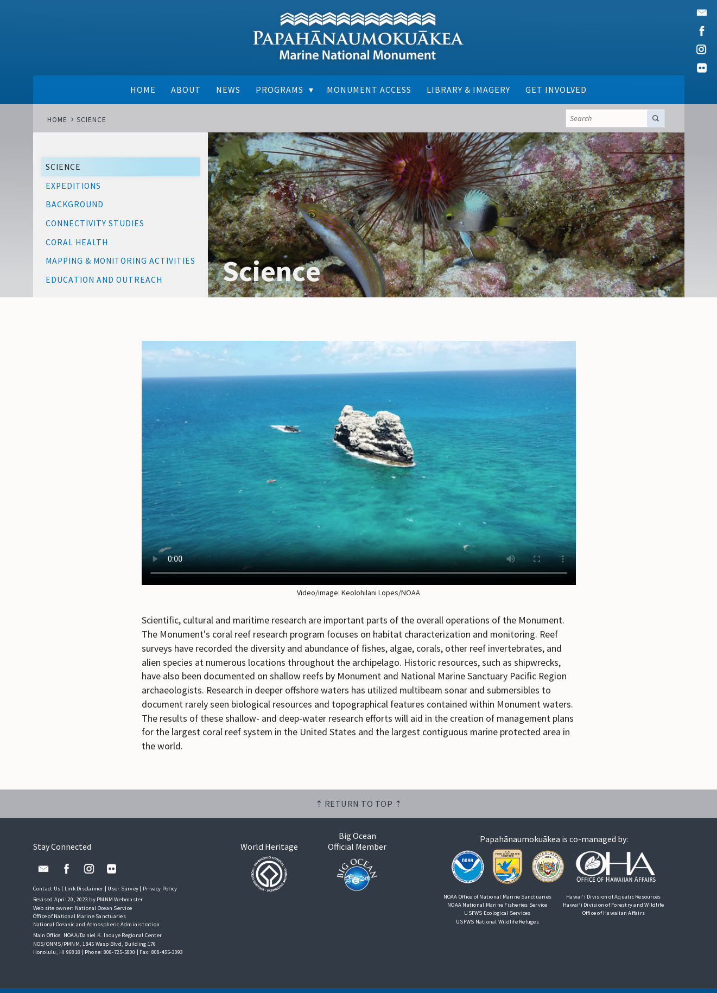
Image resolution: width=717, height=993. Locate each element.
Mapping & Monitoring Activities (120, 261)
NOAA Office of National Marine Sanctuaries (497, 901)
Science (91, 119)
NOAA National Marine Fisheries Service (497, 909)
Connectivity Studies (95, 224)
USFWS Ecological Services (497, 917)
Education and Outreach (104, 280)
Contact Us (47, 893)
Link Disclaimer (84, 893)
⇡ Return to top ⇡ (358, 808)
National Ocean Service (103, 912)
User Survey (122, 893)
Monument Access (370, 90)
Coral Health (77, 243)
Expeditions (73, 186)
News (227, 90)
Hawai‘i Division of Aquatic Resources (613, 901)
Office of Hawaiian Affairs (613, 917)
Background (75, 205)
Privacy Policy (160, 893)
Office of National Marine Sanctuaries (79, 921)
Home (142, 90)
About (185, 90)
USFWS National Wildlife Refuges (497, 926)
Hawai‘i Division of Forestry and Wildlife (613, 909)
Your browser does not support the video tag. (359, 464)
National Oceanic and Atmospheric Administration (96, 929)
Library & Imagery (469, 90)
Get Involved (557, 90)
